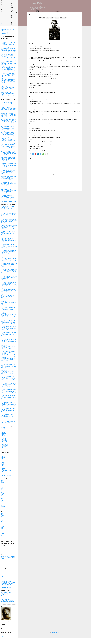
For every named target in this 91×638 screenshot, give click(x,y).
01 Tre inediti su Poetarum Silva (8, 95)
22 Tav (2, 474)
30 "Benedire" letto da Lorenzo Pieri (9, 276)
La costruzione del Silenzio (7, 600)
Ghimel (2, 482)
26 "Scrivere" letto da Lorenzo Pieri (8, 270)
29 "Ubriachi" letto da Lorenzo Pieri (8, 275)
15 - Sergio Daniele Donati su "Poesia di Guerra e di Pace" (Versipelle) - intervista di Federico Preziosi (8, 162)
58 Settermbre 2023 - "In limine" (8, 582)
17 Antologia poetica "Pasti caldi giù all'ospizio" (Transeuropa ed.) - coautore (9, 61)
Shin (2, 504)
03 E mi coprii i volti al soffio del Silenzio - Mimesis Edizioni (8, 91)
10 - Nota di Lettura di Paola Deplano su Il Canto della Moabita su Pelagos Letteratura (8, 176)
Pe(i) (2, 499)
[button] (79, 15)
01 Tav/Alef (3, 427)
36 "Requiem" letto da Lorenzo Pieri (9, 285)
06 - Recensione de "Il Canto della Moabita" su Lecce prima (8, 189)
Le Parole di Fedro (36, 3)
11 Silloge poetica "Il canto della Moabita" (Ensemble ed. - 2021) (8, 75)
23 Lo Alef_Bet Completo (6, 475)
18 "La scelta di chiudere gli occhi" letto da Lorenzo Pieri (8, 254)
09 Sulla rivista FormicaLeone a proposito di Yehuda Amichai (8, 80)
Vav (2, 486)
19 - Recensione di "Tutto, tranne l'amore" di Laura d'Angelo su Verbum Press (8, 148)
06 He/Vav (3, 433)
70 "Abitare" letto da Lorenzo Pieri (8, 360)
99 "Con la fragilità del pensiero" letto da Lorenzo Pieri (8, 422)
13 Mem (3, 468)
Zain (2, 487)
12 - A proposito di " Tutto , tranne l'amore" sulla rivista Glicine (8, 171)
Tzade (2, 500)
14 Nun (2, 469)
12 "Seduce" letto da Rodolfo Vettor (9, 243)
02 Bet (2, 455)
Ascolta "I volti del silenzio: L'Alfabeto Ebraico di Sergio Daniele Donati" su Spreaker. (8, 557)
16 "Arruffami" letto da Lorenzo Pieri (9, 250)
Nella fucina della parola (6, 592)
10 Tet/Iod (3, 438)
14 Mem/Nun (4, 443)
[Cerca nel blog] (9, 564)
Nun (2, 495)
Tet (1, 489)
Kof (2, 501)
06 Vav (2, 459)
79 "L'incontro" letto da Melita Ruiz (8, 378)
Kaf (1, 492)
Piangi (2, 598)
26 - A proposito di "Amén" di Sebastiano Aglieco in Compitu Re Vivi (8, 126)
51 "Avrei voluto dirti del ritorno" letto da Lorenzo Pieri (8, 318)
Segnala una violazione (6, 636)
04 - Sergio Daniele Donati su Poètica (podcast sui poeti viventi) (8, 193)
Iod (1, 491)
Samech (2, 529)
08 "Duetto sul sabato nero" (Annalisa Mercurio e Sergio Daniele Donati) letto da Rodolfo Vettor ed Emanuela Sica (9, 225)
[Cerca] (81, 3)
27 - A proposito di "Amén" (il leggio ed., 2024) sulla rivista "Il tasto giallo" (8, 123)
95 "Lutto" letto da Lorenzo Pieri (8, 413)
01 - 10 (2, 575)
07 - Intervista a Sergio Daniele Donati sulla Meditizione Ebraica (8, 186)
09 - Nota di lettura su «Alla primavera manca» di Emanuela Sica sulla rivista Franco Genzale (8, 180)
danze (52, 17)
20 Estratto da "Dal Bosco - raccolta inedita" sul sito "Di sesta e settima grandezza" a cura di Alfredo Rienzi (8, 52)
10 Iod (2, 464)
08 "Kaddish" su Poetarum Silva (8, 81)
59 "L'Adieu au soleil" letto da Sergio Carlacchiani (7, 335)
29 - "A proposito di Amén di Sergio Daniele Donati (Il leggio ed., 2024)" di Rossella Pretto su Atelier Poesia (9, 115)
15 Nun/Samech (4, 444)
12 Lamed (3, 467)
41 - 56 (2, 580)
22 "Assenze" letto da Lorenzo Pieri (9, 263)
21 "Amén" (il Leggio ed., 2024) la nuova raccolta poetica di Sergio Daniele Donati (8, 48)
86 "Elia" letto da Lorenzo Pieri (7, 391)
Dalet (2, 483)
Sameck (2, 497)
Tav (1, 505)
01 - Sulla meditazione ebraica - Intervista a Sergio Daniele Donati (8, 200)
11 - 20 (2, 576)
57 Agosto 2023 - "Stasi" (6, 581)
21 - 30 (2, 577)
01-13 (2, 570)
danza (47, 17)
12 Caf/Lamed (4, 440)
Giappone (57, 17)
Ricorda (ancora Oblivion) (6, 602)
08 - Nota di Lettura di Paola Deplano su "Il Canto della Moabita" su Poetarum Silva (8, 183)
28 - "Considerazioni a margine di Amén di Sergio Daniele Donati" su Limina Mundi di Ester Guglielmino (8, 119)
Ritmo (2, 595)
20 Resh (3, 471)
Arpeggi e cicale (4, 594)
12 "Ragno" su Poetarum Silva (7, 73)
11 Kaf (2, 465)
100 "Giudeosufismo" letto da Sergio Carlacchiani (7, 234)
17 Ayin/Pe (3, 446)
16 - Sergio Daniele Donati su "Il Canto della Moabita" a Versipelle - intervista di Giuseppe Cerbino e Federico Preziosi (8, 157)
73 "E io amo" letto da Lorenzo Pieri (8, 366)
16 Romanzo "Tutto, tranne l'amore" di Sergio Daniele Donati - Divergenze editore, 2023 (8, 65)
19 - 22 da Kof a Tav (5, 449)
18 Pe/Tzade (4, 447)
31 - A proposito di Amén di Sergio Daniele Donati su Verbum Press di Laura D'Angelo (8, 109)
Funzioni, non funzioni (5, 597)
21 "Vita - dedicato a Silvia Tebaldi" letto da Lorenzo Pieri (8, 261)
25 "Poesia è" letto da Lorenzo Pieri (9, 269)
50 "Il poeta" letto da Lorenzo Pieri (8, 316)
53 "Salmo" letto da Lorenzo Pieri (8, 322)
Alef (2, 480)
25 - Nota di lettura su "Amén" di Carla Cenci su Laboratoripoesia (8, 129)
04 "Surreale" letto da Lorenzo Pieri (8, 213)
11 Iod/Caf (3, 439)
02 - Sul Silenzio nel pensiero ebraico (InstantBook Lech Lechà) (8, 198)
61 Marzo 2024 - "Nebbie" (6, 587)
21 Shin (2, 473)
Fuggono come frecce (6, 599)
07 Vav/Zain (3, 434)
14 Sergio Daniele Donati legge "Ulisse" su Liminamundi (8, 68)
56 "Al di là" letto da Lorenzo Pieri (8, 328)
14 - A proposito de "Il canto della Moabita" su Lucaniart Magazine (8, 166)
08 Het (2, 462)
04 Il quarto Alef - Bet (5, 33)
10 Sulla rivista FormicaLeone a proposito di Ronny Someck (8, 77)
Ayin (2, 498)
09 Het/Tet (3, 437)
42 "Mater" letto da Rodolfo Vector (8, 299)
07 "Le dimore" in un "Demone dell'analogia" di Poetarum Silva (8, 83)
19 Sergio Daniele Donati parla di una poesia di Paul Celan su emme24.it (8, 55)
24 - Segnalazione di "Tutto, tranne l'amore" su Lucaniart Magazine (8, 131)
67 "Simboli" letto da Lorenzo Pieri (8, 354)
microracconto (63, 17)
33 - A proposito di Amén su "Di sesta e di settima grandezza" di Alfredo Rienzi (8, 104)
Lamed (2, 493)
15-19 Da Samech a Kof (6, 470)
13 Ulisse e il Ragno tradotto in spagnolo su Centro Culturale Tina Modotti (8, 71)
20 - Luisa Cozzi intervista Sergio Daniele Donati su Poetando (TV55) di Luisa (8, 144)
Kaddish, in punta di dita (6, 593)
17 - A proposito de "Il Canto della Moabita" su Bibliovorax (8, 154)
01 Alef (2, 454)
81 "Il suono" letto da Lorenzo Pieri (8, 382)
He (1, 485)
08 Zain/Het (3, 435)
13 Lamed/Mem (4, 441)
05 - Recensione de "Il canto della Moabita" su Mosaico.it (8, 191)
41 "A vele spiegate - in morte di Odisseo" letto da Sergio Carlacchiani (8, 296)
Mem (2, 494)
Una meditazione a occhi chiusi (7, 601)
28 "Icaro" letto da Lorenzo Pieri (8, 274)
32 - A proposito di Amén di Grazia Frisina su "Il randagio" (8, 107)
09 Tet (2, 463)
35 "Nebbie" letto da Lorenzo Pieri (8, 284)
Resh (2, 503)
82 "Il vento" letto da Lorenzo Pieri (8, 383)
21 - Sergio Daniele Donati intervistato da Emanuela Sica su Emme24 (8, 140)
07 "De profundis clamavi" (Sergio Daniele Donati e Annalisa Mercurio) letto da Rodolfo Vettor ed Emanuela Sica (9, 221)
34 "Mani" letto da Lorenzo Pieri (8, 283)
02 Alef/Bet (3, 428)
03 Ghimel (3, 456)
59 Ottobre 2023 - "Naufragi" (7, 583)
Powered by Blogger (54, 632)
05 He (2, 458)
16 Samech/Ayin (4, 445)
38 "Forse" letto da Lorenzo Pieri (8, 289)
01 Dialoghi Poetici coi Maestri (7, 29)
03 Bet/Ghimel (4, 430)
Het (2, 488)
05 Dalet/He (3, 432)
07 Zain (2, 461)
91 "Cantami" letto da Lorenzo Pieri (8, 404)
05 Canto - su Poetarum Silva (7, 87)
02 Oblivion (3, 30)
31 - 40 (2, 578)
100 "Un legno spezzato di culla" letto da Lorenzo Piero (8, 239)
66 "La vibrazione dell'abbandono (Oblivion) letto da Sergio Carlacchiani (8, 352)
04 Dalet (3, 457)
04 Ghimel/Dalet (4, 431)
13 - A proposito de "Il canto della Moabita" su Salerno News (8, 168)
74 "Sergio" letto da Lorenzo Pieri (8, 367)
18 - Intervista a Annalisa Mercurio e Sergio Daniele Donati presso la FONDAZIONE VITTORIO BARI (9, 151)
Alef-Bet (3, 506)
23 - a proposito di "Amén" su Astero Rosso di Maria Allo (7, 134)
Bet (1, 481)
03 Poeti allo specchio (6, 32)
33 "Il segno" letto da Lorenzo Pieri (8, 282)
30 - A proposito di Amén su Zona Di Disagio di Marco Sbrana (8, 112)
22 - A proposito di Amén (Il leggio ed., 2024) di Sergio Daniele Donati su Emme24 (8, 137)
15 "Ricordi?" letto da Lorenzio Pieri (9, 249)
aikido (43, 17)
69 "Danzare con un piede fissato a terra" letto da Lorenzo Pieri (8, 359)
